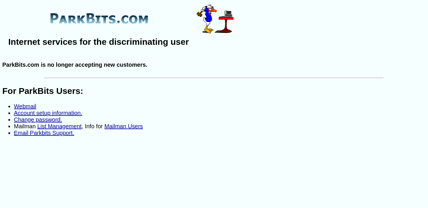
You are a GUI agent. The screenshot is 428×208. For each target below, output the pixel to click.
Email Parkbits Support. (44, 133)
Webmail (25, 106)
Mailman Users (124, 126)
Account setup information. (48, 113)
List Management (59, 126)
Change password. (38, 119)
